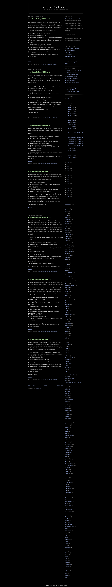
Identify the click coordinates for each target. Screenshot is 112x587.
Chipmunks (68, 486)
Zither (66, 331)
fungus (66, 554)
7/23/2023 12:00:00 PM (44, 379)
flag (66, 312)
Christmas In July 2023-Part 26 (39, 171)
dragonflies (68, 547)
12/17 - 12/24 (71, 111)
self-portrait (68, 410)
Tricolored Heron (69, 463)
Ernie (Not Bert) (56, 7)
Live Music (67, 278)
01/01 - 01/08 (71, 157)
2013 (68, 179)
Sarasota (67, 395)
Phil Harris (67, 513)
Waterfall (67, 367)
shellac (67, 217)
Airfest (66, 225)
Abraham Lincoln (69, 280)
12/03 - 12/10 (71, 115)
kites (66, 369)
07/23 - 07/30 (71, 131)
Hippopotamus (68, 450)
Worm (66, 532)
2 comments (53, 163)
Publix (66, 458)
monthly (67, 408)
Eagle (66, 253)
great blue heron (69, 314)
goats (66, 556)
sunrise (67, 306)
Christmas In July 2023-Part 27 (39, 125)
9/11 (66, 338)
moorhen (67, 566)
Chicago (67, 361)
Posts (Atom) (38, 388)
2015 (68, 175)
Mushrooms (68, 505)
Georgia (67, 289)
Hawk (66, 264)
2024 (68, 103)
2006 (68, 194)
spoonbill (67, 304)
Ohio (66, 228)
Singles (67, 221)
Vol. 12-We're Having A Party (72, 91)
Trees (66, 401)
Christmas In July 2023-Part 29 (39, 19)
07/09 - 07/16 (71, 150)
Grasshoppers (68, 444)
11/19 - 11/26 (71, 120)
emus (66, 551)
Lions (66, 365)
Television (67, 287)
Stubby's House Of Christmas (72, 48)
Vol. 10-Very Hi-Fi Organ (71, 88)
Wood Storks (68, 530)
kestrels (67, 335)
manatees (67, 425)
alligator (67, 333)
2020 (68, 164)
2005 (68, 196)
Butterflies (67, 414)
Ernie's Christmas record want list (73, 18)
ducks (66, 321)
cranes (66, 543)
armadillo (67, 467)
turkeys (67, 376)
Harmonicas (68, 325)
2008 (68, 190)
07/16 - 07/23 (71, 148)
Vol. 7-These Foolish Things (72, 82)
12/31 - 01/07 (71, 107)
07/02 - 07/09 (71, 153)
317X (66, 63)
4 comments (53, 64)
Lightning (67, 387)
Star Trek (67, 522)
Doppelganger (68, 488)
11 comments (54, 117)
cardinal (67, 405)
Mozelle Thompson (69, 285)
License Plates (68, 272)
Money (66, 503)
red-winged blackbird (70, 374)
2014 (68, 177)
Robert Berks (68, 460)
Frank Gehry (68, 492)
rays (66, 571)
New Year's (68, 255)
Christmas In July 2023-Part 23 (39, 339)
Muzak (66, 291)
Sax (66, 346)
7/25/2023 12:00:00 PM (44, 271)
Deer (66, 308)
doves (66, 545)
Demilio (67, 283)
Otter (66, 456)
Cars (66, 484)
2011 (68, 183)
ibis (66, 274)
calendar (67, 227)
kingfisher (67, 352)
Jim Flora (67, 52)
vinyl (66, 208)
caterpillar (67, 539)
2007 (68, 192)
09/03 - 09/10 (71, 124)
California (67, 416)
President (67, 515)
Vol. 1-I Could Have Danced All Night (74, 70)
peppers (67, 570)
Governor (67, 442)
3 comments (53, 379)
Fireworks (67, 276)
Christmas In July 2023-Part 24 (39, 279)
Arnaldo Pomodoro (69, 378)
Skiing (66, 268)
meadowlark (68, 473)
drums (66, 549)
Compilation (68, 234)
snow (66, 573)
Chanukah (67, 238)
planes (66, 236)
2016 (68, 173)
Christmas (67, 204)
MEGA (30, 62)
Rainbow (67, 420)
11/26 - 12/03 (71, 118)
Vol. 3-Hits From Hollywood (71, 74)
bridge (66, 348)
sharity (66, 206)
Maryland (67, 389)
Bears (66, 380)
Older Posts (60, 385)
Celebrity (67, 223)
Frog (66, 494)
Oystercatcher (68, 511)
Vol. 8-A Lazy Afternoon (71, 84)
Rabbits (67, 393)
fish (66, 350)
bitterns (67, 535)
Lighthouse (68, 363)
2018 (68, 168)
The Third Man (68, 524)
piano (66, 261)
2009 (68, 188)
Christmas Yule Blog (70, 56)
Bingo (66, 480)
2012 (68, 181)
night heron (68, 371)
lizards (66, 406)
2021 (68, 162)
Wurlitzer (67, 319)
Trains (66, 302)
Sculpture (67, 244)
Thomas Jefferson (69, 526)
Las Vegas (67, 266)
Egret (66, 439)
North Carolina (68, 509)
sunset (66, 263)
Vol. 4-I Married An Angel (71, 76)
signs (66, 337)
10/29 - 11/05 (71, 122)
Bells (66, 247)
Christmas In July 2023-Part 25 (39, 217)
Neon (66, 507)
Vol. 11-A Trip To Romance (71, 89)
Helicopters (68, 448)
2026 (68, 98)
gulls (66, 558)
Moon (66, 240)
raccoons (67, 373)
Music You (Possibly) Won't (71, 62)
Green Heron (68, 497)
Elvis (66, 490)
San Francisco (68, 422)
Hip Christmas (68, 54)
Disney (67, 437)
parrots (67, 475)
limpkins (67, 562)
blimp (66, 537)
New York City (68, 242)
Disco (66, 259)
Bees (66, 342)
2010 (68, 186)
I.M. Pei (67, 327)
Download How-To (69, 37)
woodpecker (68, 323)
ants (66, 533)
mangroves (68, 564)
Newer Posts (31, 385)
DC (66, 213)
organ (66, 215)
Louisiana (67, 454)
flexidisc (67, 552)
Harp (66, 270)
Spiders (67, 520)
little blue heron (69, 354)
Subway (67, 397)
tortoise (67, 429)
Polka (66, 293)
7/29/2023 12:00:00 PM (44, 64)
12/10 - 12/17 (71, 113)
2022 (68, 160)
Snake (66, 310)
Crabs (66, 300)
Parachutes (68, 344)
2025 (68, 101)
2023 (68, 105)
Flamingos (67, 441)
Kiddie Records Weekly (70, 60)
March (66, 499)
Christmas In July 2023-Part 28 (39, 72)
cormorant (67, 471)
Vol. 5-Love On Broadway (71, 78)
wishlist (45, 226)
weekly (67, 431)
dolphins (67, 295)
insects (67, 560)
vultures (67, 477)
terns (66, 412)
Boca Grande (68, 482)
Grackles (67, 496)
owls (66, 297)
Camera (67, 282)
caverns (67, 469)
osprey (66, 316)
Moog (66, 329)
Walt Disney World (69, 465)
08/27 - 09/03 (71, 126)
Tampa (66, 461)
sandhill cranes (68, 299)
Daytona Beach (69, 435)
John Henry (68, 452)
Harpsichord (68, 446)
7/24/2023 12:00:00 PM (44, 331)
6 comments (53, 331)
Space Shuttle (68, 251)
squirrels (67, 427)
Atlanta (67, 479)
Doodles (67, 209)
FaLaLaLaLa (68, 58)
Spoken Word (68, 219)
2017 (68, 170)
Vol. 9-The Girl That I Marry (71, 86)
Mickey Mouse (68, 501)
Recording (67, 516)
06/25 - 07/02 (71, 155)
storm (66, 575)
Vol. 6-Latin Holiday (70, 80)
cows (66, 541)
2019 (68, 166)
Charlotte (67, 359)
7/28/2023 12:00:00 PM (44, 117)
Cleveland (67, 230)
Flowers (67, 232)
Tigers (66, 528)
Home (45, 385)
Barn (66, 340)
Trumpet (67, 403)
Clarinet (67, 386)
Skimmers (67, 424)
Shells (66, 518)
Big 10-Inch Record (69, 50)
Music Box (67, 391)
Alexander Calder (69, 357)
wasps (66, 577)
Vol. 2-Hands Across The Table (72, 72)
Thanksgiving (68, 246)
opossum (67, 568)
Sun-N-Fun (68, 249)
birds (66, 211)
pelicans (67, 355)
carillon (67, 257)
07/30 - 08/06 (71, 128)
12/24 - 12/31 (71, 109)
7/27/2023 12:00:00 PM (44, 163)
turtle (66, 318)
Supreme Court (69, 399)
